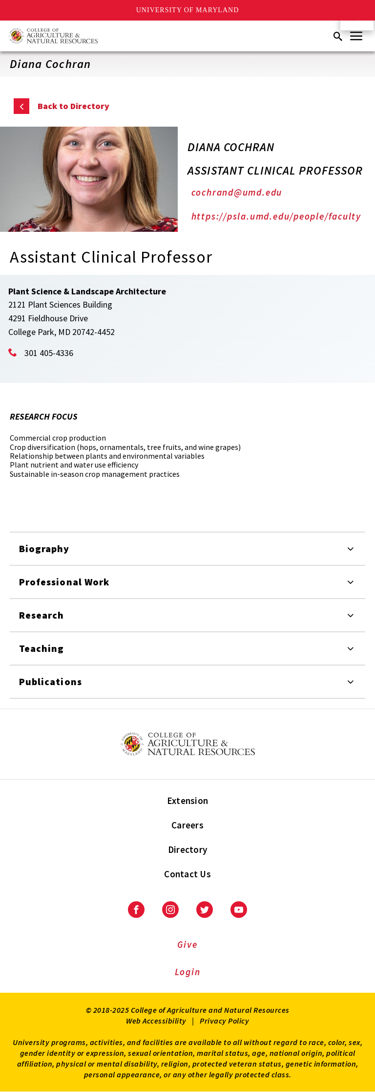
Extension (187, 800)
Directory (187, 849)
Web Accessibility (156, 1020)
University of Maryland (187, 10)
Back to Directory (73, 105)
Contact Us (187, 874)
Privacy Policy (224, 1020)
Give (187, 944)
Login (188, 972)
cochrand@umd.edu (236, 192)
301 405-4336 (48, 352)
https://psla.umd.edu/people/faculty (276, 216)
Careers (187, 825)
